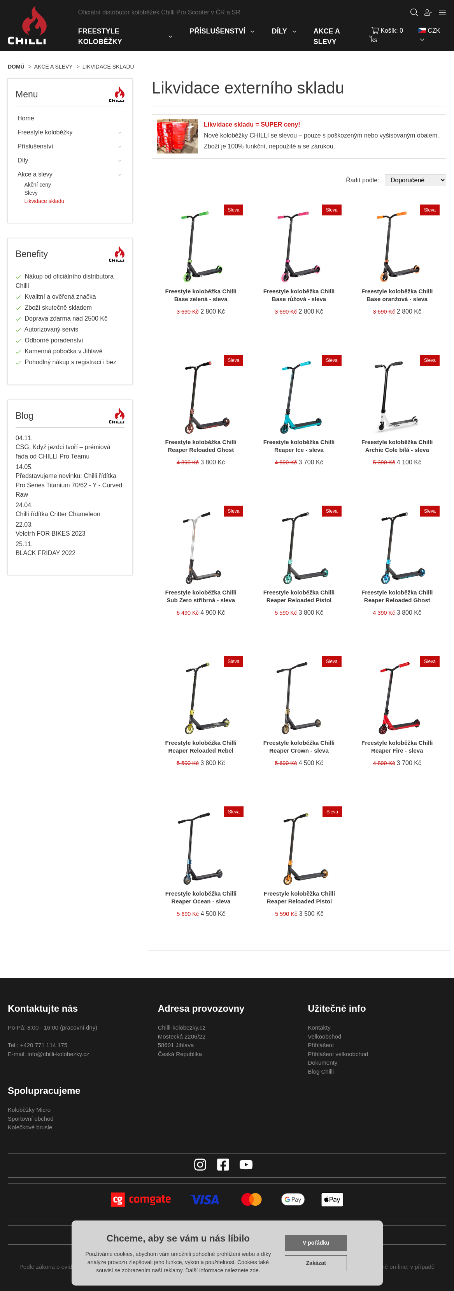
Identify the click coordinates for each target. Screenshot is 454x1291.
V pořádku (316, 1243)
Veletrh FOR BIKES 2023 (51, 533)
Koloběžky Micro (29, 1109)
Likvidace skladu (108, 66)
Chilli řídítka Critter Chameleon (58, 514)
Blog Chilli (321, 1071)
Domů (16, 66)
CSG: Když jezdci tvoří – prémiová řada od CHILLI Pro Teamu (63, 452)
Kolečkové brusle (30, 1127)
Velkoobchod (324, 1036)
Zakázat (316, 1263)
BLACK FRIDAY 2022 (45, 553)
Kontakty (319, 1027)
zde (254, 1270)
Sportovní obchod (31, 1118)
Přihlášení (321, 1045)
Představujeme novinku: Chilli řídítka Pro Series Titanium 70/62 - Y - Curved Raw (69, 485)
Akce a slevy (53, 66)
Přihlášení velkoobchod (338, 1054)
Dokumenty (322, 1062)
